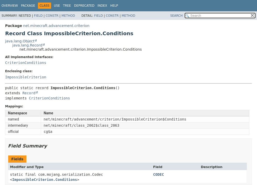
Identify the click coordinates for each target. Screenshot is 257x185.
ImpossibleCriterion (25, 77)
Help (114, 5)
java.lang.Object (19, 41)
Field (38, 15)
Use (57, 5)
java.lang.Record (27, 45)
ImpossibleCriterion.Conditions (44, 180)
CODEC (158, 174)
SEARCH (176, 15)
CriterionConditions (25, 63)
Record (28, 93)
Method (68, 15)
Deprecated (84, 5)
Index (102, 5)
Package (28, 5)
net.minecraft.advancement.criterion (56, 26)
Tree (67, 5)
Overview (10, 5)
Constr (52, 15)
